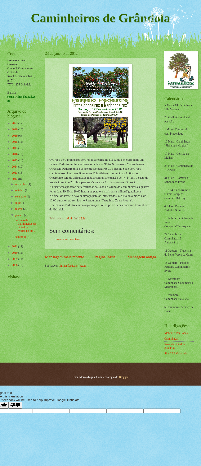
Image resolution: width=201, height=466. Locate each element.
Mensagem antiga (141, 257)
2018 (15, 141)
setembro (21, 196)
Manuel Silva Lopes (176, 333)
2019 (15, 135)
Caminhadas (171, 338)
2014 (15, 166)
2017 (15, 148)
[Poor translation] (15, 405)
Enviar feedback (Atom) (73, 265)
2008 (15, 265)
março (19, 208)
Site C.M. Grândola (175, 353)
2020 (15, 129)
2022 (15, 123)
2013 (15, 172)
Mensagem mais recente (64, 257)
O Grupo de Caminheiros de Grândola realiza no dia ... (25, 225)
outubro (20, 190)
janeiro (19, 215)
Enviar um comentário (67, 239)
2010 (15, 252)
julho (18, 202)
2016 (15, 154)
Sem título (20, 236)
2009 (15, 259)
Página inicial (106, 257)
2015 (15, 160)
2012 (15, 179)
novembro (21, 184)
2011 (15, 246)
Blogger (123, 377)
